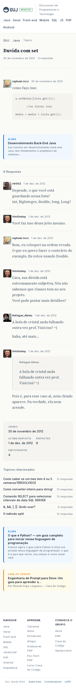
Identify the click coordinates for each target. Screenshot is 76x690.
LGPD (68, 681)
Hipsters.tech (63, 650)
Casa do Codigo (60, 643)
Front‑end (30, 20)
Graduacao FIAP (34, 648)
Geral (16, 20)
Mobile (44, 20)
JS (61, 20)
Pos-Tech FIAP (33, 658)
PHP (69, 20)
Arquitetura (10, 667)
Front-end (9, 636)
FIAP (58, 636)
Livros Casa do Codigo (34, 667)
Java (6, 20)
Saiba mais (35, 681)
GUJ (6, 40)
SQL (54, 20)
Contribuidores (53, 681)
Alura (58, 630)
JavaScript (10, 652)
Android (8, 27)
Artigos (31, 641)
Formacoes (34, 636)
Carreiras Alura (33, 628)
